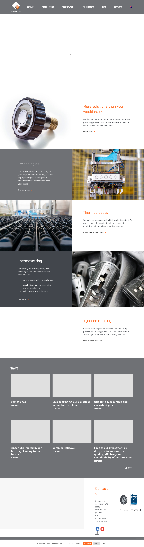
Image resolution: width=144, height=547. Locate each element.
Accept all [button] (87, 543)
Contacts (118, 7)
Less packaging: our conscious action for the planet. (71, 403)
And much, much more (94, 232)
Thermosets (88, 7)
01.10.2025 (98, 409)
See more (23, 299)
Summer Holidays (64, 447)
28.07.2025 (57, 452)
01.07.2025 (98, 461)
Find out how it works (94, 340)
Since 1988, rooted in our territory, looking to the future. (26, 451)
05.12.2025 (15, 405)
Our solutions (25, 190)
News (104, 7)
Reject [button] (96, 543)
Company (30, 7)
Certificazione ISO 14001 (131, 510)
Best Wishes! (19, 401)
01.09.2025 (15, 458)
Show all (129, 467)
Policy (104, 543)
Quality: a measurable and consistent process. (111, 403)
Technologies (48, 7)
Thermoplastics (68, 7)
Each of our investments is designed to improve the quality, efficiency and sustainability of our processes (113, 452)
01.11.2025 (56, 409)
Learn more (89, 131)
